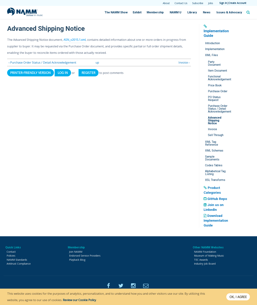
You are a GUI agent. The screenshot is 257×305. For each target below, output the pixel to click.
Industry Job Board (205, 263)
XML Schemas (214, 150)
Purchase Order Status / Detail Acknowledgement (219, 108)
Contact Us (181, 3)
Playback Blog (77, 259)
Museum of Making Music (209, 255)
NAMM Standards (17, 259)
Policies (11, 255)
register (89, 72)
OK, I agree (238, 297)
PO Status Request (214, 98)
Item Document (217, 70)
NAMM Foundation (205, 251)
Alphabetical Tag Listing (215, 173)
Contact (11, 251)
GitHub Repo (215, 199)
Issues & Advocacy (229, 12)
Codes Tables (213, 165)
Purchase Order (217, 91)
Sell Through (215, 135)
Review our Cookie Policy (79, 300)
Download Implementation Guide (216, 220)
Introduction (212, 43)
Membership (155, 12)
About (166, 3)
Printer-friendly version (30, 72)
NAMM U (175, 12)
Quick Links (13, 247)
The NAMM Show (116, 12)
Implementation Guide (216, 31)
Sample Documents (212, 158)
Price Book (215, 85)
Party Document (214, 63)
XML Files (211, 55)
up (97, 62)
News (206, 12)
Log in (63, 72)
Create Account (237, 3)
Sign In (223, 3)
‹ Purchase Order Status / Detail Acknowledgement (42, 62)
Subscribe (197, 3)
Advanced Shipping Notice (214, 120)
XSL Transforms (215, 180)
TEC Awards (201, 259)
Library (192, 12)
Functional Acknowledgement (219, 78)
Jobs (210, 3)
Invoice (212, 129)
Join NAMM (75, 251)
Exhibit (137, 12)
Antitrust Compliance (19, 263)
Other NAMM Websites (208, 247)
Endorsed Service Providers (84, 255)
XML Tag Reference (211, 143)
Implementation (215, 49)
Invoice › (184, 62)
